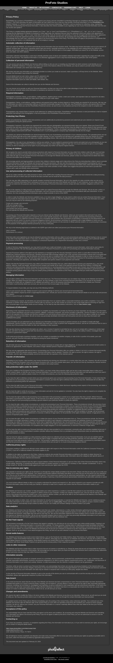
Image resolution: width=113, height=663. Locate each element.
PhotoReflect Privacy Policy (50, 659)
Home (24, 7)
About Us (33, 7)
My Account (44, 7)
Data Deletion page (85, 304)
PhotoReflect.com (98, 22)
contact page (29, 296)
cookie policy (58, 502)
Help (81, 7)
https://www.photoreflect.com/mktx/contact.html (21, 628)
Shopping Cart (70, 7)
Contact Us (56, 7)
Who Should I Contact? (63, 659)
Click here (15, 496)
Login (88, 7)
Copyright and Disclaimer (49, 657)
